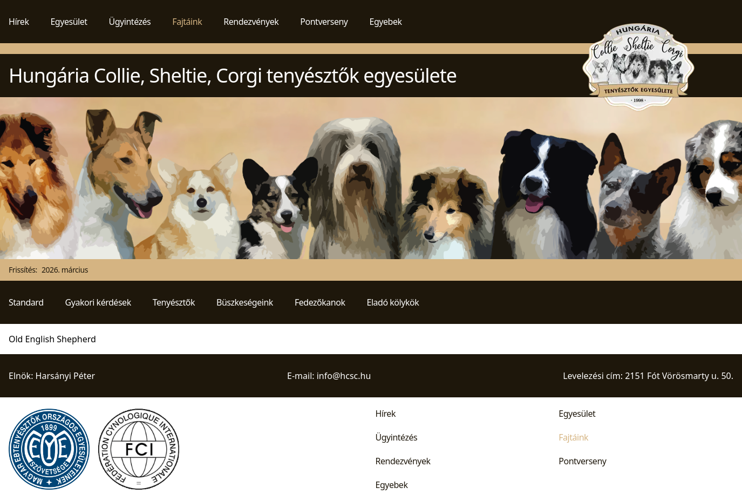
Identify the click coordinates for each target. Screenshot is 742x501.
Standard (26, 302)
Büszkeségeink (244, 302)
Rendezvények (250, 22)
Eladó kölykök (393, 302)
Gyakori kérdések (98, 302)
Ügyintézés (130, 22)
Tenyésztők (174, 302)
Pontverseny (324, 22)
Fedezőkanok (320, 302)
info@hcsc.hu (344, 376)
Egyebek (386, 22)
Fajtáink (187, 22)
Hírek (19, 22)
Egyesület (68, 22)
